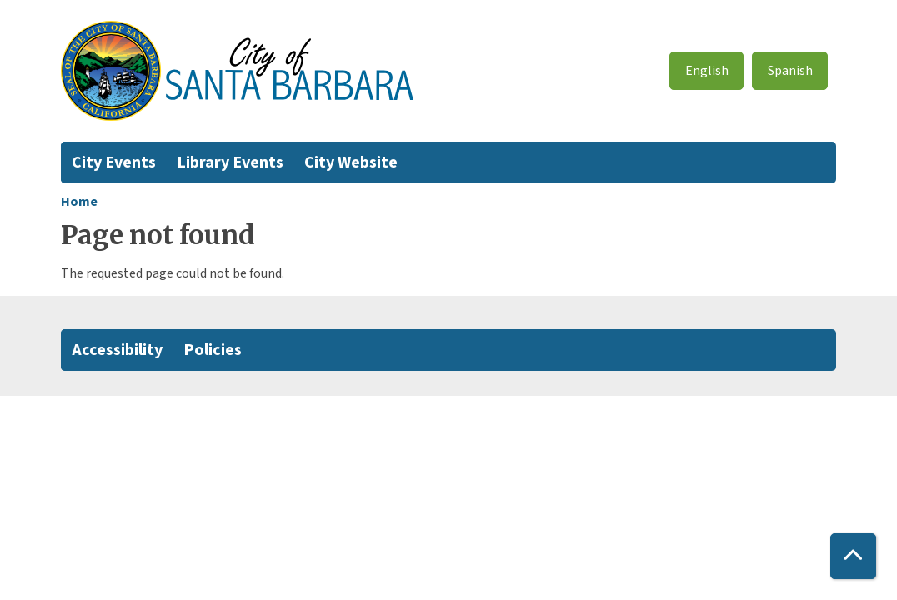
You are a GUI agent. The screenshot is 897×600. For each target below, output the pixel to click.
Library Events (230, 162)
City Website (351, 162)
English (707, 71)
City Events (114, 162)
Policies (212, 350)
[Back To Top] (853, 556)
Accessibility (117, 350)
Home (79, 201)
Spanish (790, 71)
